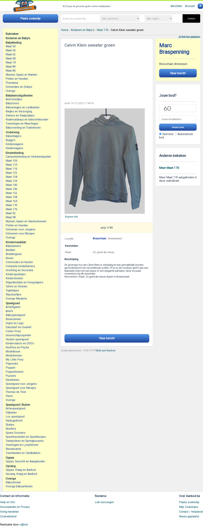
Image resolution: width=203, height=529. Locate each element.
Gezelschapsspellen (18, 335)
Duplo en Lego (15, 323)
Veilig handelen (9, 511)
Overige (10, 91)
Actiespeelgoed (15, 408)
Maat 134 (11, 181)
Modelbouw (13, 351)
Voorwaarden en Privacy (15, 507)
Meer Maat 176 (169, 168)
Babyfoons (12, 103)
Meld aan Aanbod (105, 350)
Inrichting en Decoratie (19, 270)
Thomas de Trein (16, 392)
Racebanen (12, 379)
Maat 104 (11, 160)
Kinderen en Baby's (82, 30)
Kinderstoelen (14, 278)
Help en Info (7, 502)
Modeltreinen (14, 355)
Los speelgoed (15, 416)
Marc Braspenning (174, 48)
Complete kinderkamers (20, 266)
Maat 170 (11, 205)
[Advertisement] (106, 73)
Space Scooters (15, 432)
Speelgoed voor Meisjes (21, 388)
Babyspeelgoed (15, 315)
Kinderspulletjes (16, 274)
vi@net (23, 524)
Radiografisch (14, 420)
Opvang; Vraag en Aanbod (21, 474)
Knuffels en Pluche (17, 347)
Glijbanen (11, 412)
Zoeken (191, 18)
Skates (10, 424)
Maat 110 (11, 164)
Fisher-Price (13, 331)
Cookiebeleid (8, 516)
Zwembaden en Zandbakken (23, 453)
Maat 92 (11, 213)
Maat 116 (11, 168)
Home (64, 30)
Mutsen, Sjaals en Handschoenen (26, 221)
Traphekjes (12, 290)
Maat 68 (11, 58)
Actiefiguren (13, 307)
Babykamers (13, 246)
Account (190, 6)
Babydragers (13, 136)
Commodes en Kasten (19, 262)
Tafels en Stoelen (16, 286)
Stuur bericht (107, 338)
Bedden (10, 250)
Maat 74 (11, 62)
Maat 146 (11, 189)
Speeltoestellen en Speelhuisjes (26, 436)
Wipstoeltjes (13, 294)
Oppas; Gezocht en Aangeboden (25, 461)
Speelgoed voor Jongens (21, 383)
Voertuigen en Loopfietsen (22, 445)
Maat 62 (11, 54)
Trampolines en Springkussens (25, 440)
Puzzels (11, 375)
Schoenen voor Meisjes (20, 233)
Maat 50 (11, 46)
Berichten (176, 6)
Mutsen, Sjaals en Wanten (21, 74)
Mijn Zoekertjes (188, 507)
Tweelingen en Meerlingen (22, 123)
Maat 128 (11, 177)
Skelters (11, 428)
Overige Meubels (16, 298)
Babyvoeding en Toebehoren (23, 127)
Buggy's (10, 140)
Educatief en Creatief (19, 327)
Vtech (9, 396)
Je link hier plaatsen (189, 37)
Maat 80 (11, 66)
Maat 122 (11, 172)
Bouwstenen (13, 319)
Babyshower (13, 482)
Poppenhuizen (14, 371)
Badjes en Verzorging (19, 111)
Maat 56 (11, 50)
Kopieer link (71, 216)
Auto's (9, 311)
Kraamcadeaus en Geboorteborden (27, 119)
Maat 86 (11, 70)
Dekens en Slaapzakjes (20, 115)
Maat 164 (11, 201)
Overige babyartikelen (19, 486)
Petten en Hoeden (17, 78)
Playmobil (12, 363)
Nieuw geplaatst (189, 516)
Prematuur (12, 82)
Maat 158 (11, 197)
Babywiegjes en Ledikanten (22, 107)
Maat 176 (11, 209)
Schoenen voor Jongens (20, 229)
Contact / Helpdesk (191, 511)
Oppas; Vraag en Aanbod (21, 469)
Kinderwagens (14, 144)
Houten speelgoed (17, 339)
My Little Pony (15, 359)
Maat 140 (11, 185)
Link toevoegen (104, 502)
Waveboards (13, 449)
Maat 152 (11, 193)
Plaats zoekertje (189, 502)
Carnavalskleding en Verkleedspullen (28, 156)
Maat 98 (11, 217)
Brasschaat (99, 238)
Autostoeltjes (14, 99)
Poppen (10, 367)
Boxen (9, 258)
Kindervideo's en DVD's (20, 343)
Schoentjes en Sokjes (19, 86)
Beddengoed (13, 254)
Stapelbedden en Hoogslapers (24, 282)
